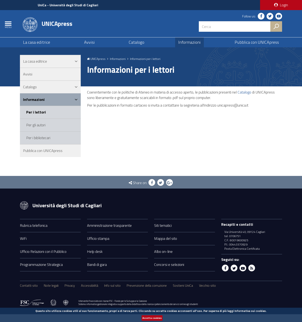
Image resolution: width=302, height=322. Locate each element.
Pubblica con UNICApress (257, 47)
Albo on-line (163, 259)
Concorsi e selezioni (169, 272)
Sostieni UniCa (183, 293)
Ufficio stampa (98, 246)
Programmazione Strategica (41, 272)
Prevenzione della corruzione (147, 293)
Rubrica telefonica (33, 233)
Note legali (51, 293)
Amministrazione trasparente (109, 233)
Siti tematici (163, 233)
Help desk (95, 259)
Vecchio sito (207, 293)
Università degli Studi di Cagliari (67, 213)
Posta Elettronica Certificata (242, 256)
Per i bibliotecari (38, 145)
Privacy (70, 293)
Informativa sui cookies (250, 311)
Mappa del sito (165, 246)
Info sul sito (112, 293)
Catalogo (136, 47)
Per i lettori (36, 120)
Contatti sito (29, 293)
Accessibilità (89, 293)
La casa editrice (36, 47)
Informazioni (189, 47)
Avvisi (89, 47)
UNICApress (57, 25)
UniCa (70, 5)
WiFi (23, 246)
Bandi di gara (97, 272)
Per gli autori (36, 133)
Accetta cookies (152, 318)
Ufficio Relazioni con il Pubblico (43, 259)
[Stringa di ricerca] (235, 26)
